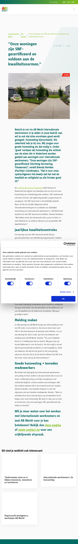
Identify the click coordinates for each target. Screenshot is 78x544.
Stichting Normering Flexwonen (30, 189)
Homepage (53, 2)
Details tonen (65, 292)
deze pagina (53, 426)
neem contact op (29, 431)
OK (63, 299)
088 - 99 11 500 (68, 2)
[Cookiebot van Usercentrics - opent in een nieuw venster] (65, 244)
